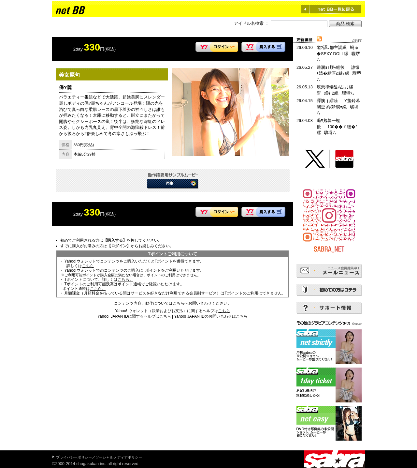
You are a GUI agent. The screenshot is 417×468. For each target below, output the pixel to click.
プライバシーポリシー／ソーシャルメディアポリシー (99, 457)
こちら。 (125, 279)
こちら (88, 266)
